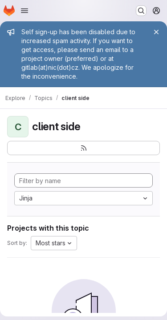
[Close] (156, 32)
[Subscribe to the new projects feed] (83, 148)
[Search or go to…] (141, 10)
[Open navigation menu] (24, 11)
